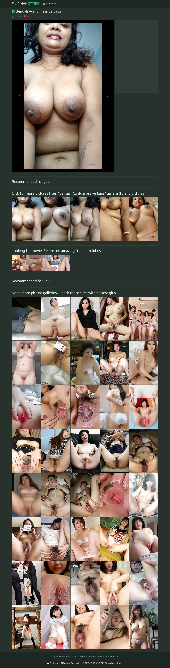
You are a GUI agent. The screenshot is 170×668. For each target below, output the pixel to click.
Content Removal (70, 663)
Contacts (52, 663)
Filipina (25, 3)
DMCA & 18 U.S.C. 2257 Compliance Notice (102, 663)
